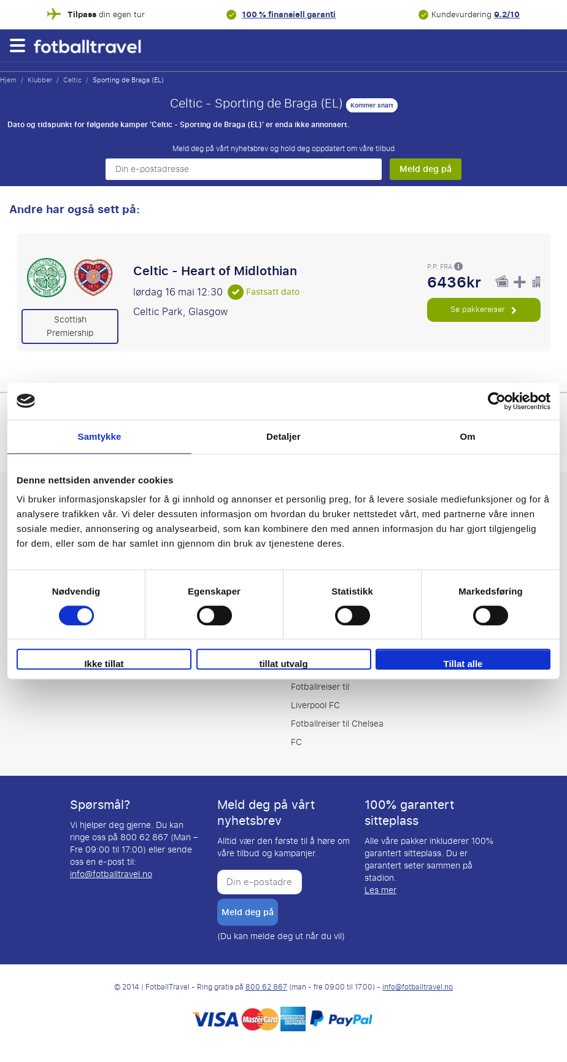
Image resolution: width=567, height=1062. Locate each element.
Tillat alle (463, 663)
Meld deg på (425, 169)
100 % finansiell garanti (289, 14)
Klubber (40, 80)
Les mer (380, 890)
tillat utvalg (283, 663)
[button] (17, 45)
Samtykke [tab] (100, 436)
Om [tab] (467, 436)
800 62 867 (266, 987)
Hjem (8, 80)
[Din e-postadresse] (244, 169)
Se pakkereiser (483, 309)
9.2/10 (507, 14)
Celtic (72, 80)
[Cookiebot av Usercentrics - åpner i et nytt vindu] (496, 401)
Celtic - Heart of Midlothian (215, 271)
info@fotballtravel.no (111, 874)
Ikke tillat (103, 663)
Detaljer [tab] (283, 436)
